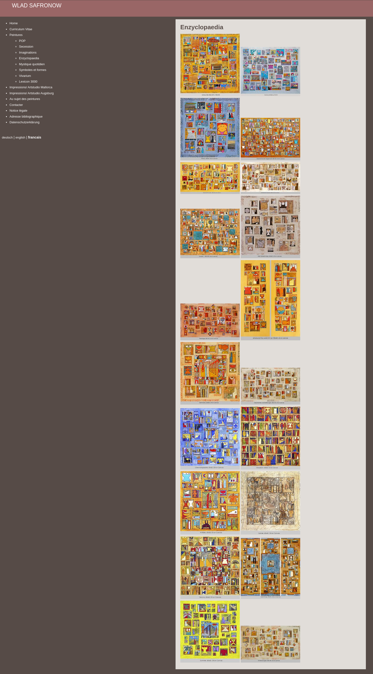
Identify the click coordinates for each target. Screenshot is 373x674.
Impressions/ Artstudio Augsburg (32, 93)
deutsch (7, 137)
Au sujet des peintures (25, 99)
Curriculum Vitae (21, 29)
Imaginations (27, 52)
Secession (26, 46)
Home (14, 23)
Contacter (16, 105)
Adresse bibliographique (26, 116)
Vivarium (25, 76)
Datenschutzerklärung (24, 122)
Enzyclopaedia (29, 58)
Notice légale (18, 110)
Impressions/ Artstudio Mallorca (31, 87)
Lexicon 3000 (28, 81)
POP (22, 41)
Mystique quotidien (32, 64)
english (20, 137)
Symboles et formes (32, 70)
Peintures (16, 35)
